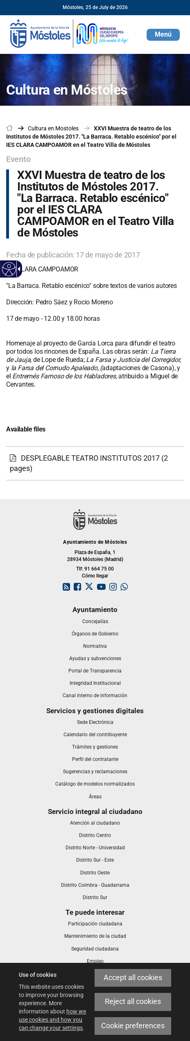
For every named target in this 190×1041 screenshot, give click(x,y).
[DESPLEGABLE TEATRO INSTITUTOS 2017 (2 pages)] (95, 463)
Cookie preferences (133, 1026)
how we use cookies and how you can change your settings (52, 1019)
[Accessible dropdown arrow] (17, 269)
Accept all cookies (133, 978)
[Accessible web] (9, 269)
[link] (69, 33)
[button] (163, 35)
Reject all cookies (133, 1001)
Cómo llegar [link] (95, 576)
